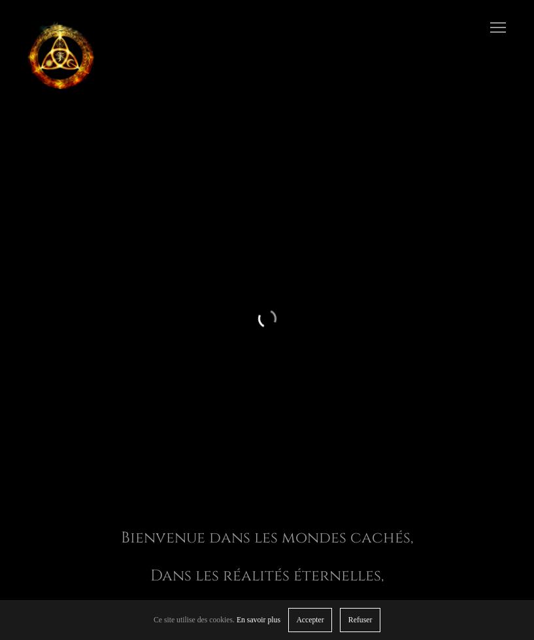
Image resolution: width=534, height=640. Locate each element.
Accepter (310, 620)
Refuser (360, 620)
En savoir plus (258, 620)
